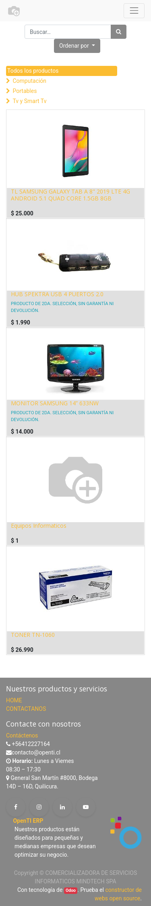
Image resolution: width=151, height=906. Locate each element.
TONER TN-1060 (33, 634)
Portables (24, 91)
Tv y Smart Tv (29, 101)
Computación (29, 81)
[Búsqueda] (118, 32)
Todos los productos (32, 70)
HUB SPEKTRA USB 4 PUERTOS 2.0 (57, 294)
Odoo (71, 890)
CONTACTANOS (26, 709)
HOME (14, 700)
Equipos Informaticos (38, 525)
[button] (77, 46)
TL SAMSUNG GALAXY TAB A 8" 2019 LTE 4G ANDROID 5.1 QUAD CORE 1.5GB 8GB (70, 195)
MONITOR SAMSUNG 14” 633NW (55, 403)
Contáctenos (22, 735)
